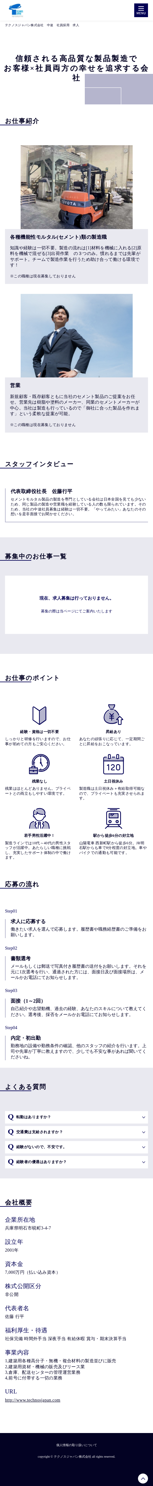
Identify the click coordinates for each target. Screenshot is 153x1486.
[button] (76, 1117)
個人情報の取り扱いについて (76, 1445)
